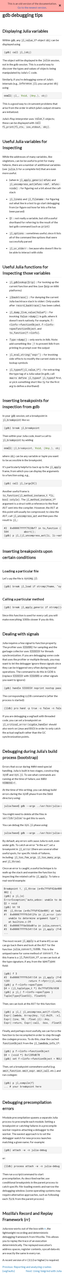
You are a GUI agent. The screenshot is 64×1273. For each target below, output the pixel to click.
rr (45, 1228)
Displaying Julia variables (25, 31)
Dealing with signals (20, 633)
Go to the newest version (32, 7)
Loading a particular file (20, 571)
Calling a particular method (23, 599)
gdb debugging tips (22, 15)
